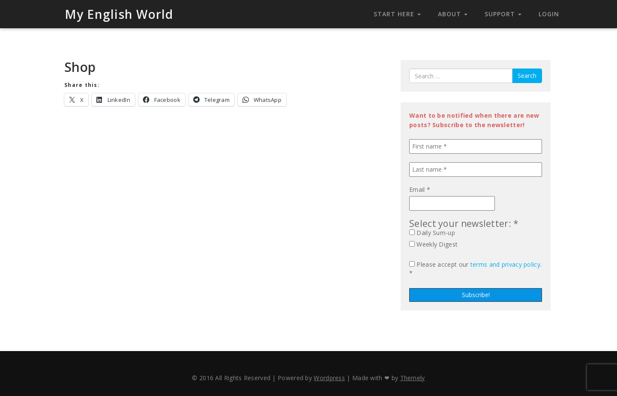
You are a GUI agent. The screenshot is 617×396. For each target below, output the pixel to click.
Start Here (397, 14)
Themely (412, 378)
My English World (118, 14)
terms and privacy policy (505, 264)
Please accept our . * (475, 268)
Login (549, 14)
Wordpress (329, 378)
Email (419, 189)
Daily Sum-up (432, 233)
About (452, 14)
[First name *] (475, 146)
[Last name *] (475, 169)
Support (503, 14)
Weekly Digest (433, 244)
